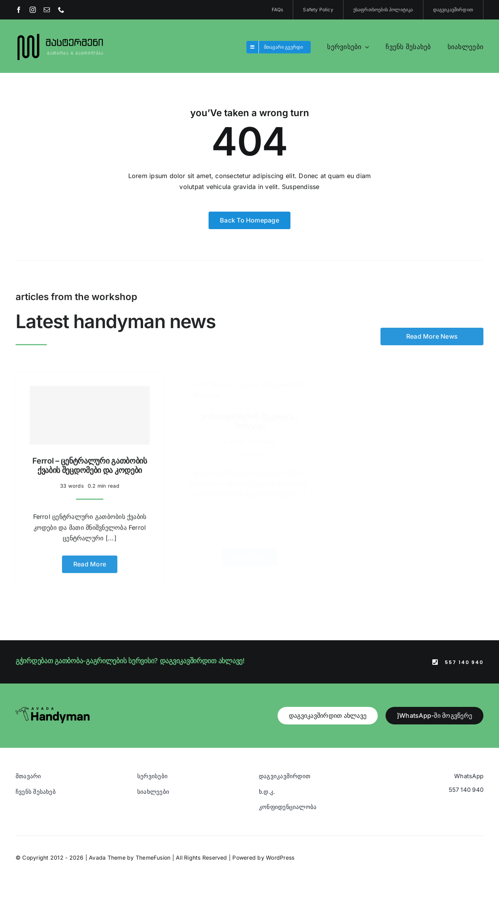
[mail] (47, 10)
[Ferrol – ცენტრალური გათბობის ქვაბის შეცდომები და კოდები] (90, 411)
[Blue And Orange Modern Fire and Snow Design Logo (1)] (61, 34)
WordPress (280, 857)
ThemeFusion (153, 857)
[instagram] (33, 10)
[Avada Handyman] (53, 710)
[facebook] (19, 10)
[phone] (61, 10)
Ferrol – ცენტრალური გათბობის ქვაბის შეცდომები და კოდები (89, 461)
